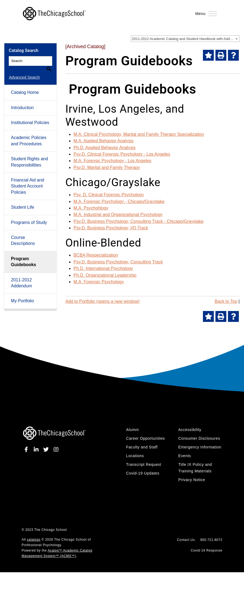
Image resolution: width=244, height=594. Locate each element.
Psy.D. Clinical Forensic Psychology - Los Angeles (121, 154)
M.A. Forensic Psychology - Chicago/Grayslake (118, 201)
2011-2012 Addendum (21, 276)
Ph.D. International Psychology (103, 268)
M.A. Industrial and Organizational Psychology (117, 214)
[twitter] (46, 449)
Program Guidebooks (23, 255)
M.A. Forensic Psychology (98, 281)
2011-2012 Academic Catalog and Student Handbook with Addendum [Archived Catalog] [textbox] (185, 39)
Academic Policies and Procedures (28, 134)
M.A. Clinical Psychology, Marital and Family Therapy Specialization (138, 134)
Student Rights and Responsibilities (29, 155)
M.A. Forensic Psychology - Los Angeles (112, 160)
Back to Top (226, 301)
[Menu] (212, 13)
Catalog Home (25, 86)
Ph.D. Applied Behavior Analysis (104, 147)
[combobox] (185, 38)
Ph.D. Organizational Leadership (104, 275)
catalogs (34, 539)
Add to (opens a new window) (102, 301)
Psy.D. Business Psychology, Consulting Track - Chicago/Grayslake (138, 221)
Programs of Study (29, 216)
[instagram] (56, 449)
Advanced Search (24, 71)
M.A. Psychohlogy (90, 208)
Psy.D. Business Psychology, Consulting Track (118, 262)
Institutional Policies (30, 116)
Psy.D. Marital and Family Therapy (106, 167)
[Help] (233, 55)
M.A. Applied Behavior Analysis (103, 141)
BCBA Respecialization (95, 255)
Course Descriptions (23, 234)
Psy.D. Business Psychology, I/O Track (110, 228)
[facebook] (27, 449)
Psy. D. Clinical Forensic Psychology (108, 194)
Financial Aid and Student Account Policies (27, 179)
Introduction (22, 101)
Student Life (22, 201)
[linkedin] (36, 449)
